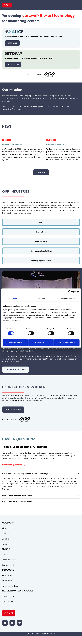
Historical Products (10, 586)
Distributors (7, 539)
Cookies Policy (8, 601)
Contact (6, 554)
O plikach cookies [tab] (68, 298)
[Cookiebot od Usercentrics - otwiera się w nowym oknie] (69, 291)
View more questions (14, 464)
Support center (9, 565)
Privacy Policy (8, 596)
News (4, 544)
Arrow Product (8, 580)
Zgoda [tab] (14, 298)
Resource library (9, 559)
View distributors (13, 409)
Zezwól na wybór (41, 342)
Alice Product (8, 575)
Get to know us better (15, 369)
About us (6, 528)
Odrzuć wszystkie (15, 342)
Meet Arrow (13, 64)
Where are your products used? (41, 502)
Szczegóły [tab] (41, 298)
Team (4, 533)
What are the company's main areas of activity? (41, 474)
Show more (41, 172)
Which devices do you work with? (41, 495)
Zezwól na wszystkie (67, 342)
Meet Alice (12, 43)
